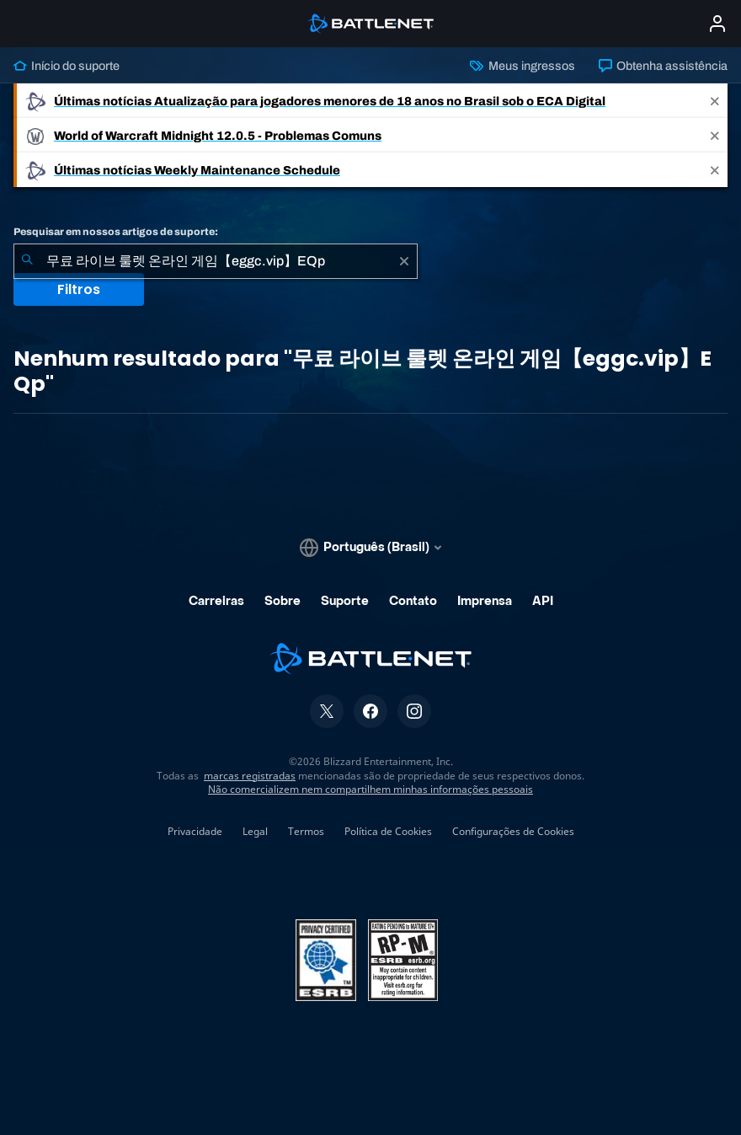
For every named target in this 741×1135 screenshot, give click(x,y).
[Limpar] (404, 261)
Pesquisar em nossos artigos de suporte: (115, 232)
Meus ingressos (522, 65)
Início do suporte (66, 65)
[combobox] (215, 261)
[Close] (715, 100)
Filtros (78, 289)
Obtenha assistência (663, 65)
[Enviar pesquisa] (26, 261)
